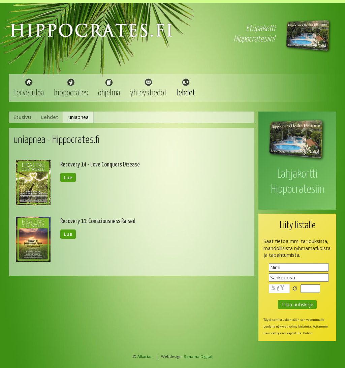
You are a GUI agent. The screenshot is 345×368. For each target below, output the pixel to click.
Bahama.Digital (198, 356)
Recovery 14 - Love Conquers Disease (100, 164)
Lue (68, 177)
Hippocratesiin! (254, 39)
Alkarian (145, 356)
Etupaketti (260, 29)
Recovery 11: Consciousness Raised (97, 221)
